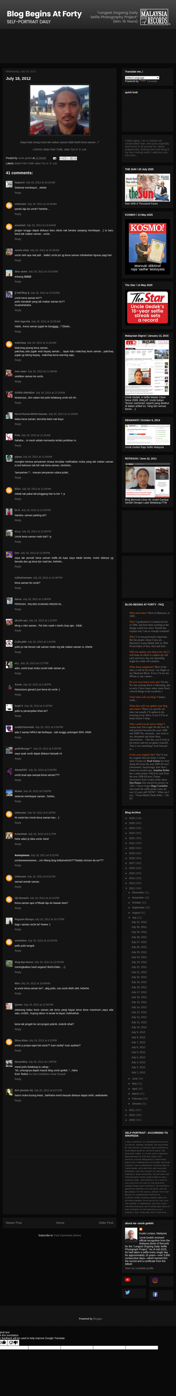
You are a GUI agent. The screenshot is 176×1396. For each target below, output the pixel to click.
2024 (132, 828)
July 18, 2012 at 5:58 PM (37, 791)
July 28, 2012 (139, 937)
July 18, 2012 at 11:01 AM (41, 342)
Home (60, 1223)
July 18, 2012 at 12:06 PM (36, 531)
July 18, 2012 (139, 987)
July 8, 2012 (138, 1037)
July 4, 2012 (138, 1057)
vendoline (21, 940)
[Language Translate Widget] (142, 77)
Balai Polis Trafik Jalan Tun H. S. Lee (36, 163)
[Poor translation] (13, 1343)
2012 (132, 888)
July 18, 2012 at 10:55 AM (45, 321)
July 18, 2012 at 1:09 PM (37, 599)
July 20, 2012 (139, 977)
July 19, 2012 (139, 982)
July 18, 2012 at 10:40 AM (42, 203)
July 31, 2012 (139, 922)
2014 (132, 878)
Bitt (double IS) (24, 1090)
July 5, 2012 (138, 1052)
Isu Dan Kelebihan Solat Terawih (47, 1074)
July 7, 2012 (138, 1042)
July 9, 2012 (138, 1032)
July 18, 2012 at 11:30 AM (63, 413)
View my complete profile (139, 1268)
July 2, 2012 (138, 1067)
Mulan (18, 791)
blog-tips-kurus (24, 962)
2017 (132, 863)
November (138, 897)
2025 (132, 823)
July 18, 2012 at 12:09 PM (35, 552)
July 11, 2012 (139, 1022)
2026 (132, 818)
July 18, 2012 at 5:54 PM (42, 769)
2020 (132, 848)
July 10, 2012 (139, 1027)
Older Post (106, 1223)
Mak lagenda (22, 321)
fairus (18, 599)
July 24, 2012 (139, 957)
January (137, 1103)
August (136, 912)
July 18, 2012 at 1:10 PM (43, 620)
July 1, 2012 (138, 1072)
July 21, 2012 (139, 972)
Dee (17, 552)
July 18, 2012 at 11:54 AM (36, 488)
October (137, 902)
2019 (132, 853)
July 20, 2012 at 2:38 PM (42, 1061)
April (135, 1088)
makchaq (20, 342)
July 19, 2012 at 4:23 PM (43, 1040)
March (136, 1093)
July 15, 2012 (139, 1002)
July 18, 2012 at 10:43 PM (42, 940)
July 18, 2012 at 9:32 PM (45, 855)
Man (17, 983)
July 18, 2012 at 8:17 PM (42, 833)
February (137, 1098)
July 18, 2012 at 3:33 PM (38, 705)
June (135, 1078)
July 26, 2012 (139, 947)
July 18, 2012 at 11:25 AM (50, 392)
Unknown (20, 203)
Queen (19, 1004)
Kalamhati (21, 833)
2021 (132, 843)
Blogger (97, 1318)
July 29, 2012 (139, 931)
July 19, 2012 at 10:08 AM (35, 983)
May (135, 1083)
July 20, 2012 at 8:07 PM (48, 1090)
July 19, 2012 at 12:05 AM (49, 962)
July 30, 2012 (139, 927)
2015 (132, 873)
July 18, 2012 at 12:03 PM (36, 510)
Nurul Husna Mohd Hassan (31, 413)
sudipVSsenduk (24, 727)
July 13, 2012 (139, 1012)
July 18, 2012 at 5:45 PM (47, 748)
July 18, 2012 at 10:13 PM (44, 898)
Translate (148, 81)
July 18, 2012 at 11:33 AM (36, 435)
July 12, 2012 (139, 1017)
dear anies (21, 271)
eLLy (18, 531)
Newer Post (14, 1223)
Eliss (18, 488)
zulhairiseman (23, 577)
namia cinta (22, 250)
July (134, 917)
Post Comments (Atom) (67, 1235)
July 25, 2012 (139, 952)
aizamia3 (20, 225)
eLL (17, 663)
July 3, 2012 (138, 1062)
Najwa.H (20, 182)
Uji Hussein (22, 898)
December (138, 892)
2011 (132, 1110)
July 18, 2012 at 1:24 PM (41, 641)
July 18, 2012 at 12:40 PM (47, 577)
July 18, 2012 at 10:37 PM (49, 919)
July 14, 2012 (139, 1007)
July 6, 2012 (138, 1047)
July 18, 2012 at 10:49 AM (44, 250)
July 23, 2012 (139, 962)
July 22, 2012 (139, 967)
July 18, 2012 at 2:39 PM (37, 684)
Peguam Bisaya (24, 919)
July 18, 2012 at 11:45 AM (37, 456)
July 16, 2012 (139, 997)
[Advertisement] (59, 1185)
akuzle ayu (21, 620)
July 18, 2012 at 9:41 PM (41, 876)
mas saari (21, 371)
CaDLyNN (20, 641)
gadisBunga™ (23, 748)
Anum (18, 684)
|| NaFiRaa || (22, 292)
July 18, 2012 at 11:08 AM (42, 371)
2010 (132, 1114)
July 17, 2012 (139, 992)
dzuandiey (21, 1061)
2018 (132, 858)
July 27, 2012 (139, 942)
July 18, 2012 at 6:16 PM (41, 812)
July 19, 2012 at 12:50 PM (38, 1004)
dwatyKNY (21, 769)
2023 (132, 833)
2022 (132, 838)
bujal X (19, 705)
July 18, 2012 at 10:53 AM (43, 271)
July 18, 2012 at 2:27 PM (34, 663)
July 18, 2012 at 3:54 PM (49, 727)
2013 (132, 883)
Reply (18, 192)
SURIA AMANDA (25, 392)
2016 (132, 868)
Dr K (17, 510)
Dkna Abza (21, 1040)
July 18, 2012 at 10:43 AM (41, 225)
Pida (17, 435)
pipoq (18, 456)
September (138, 907)
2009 (132, 1119)
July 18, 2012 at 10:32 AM (40, 182)
